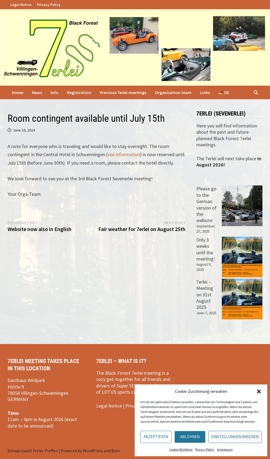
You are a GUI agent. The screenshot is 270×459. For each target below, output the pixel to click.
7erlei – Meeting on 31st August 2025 (204, 294)
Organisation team (173, 92)
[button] (259, 391)
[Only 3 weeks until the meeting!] (242, 257)
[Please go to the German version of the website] (242, 205)
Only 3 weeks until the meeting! (205, 249)
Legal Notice (20, 4)
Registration (79, 92)
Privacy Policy (204, 449)
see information (124, 154)
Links (205, 92)
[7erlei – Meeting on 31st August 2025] (242, 299)
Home (17, 92)
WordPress (93, 450)
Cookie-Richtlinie (181, 449)
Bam (115, 450)
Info (54, 92)
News (37, 92)
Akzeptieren (156, 436)
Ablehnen (190, 436)
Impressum (225, 449)
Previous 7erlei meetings (123, 92)
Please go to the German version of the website (206, 204)
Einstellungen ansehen (235, 436)
